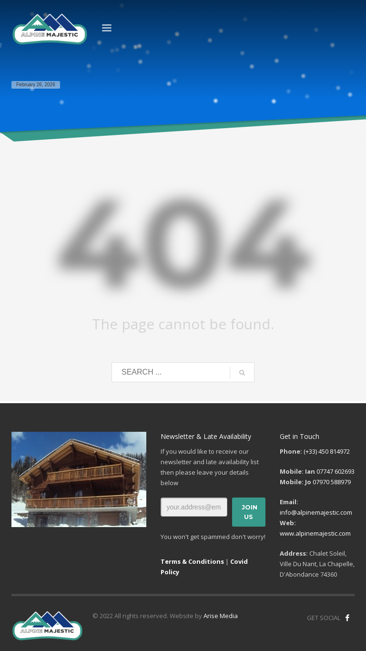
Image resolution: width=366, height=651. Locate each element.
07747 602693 (335, 471)
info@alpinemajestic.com (316, 512)
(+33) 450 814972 (327, 451)
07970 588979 (332, 482)
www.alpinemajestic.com (315, 533)
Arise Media (220, 615)
